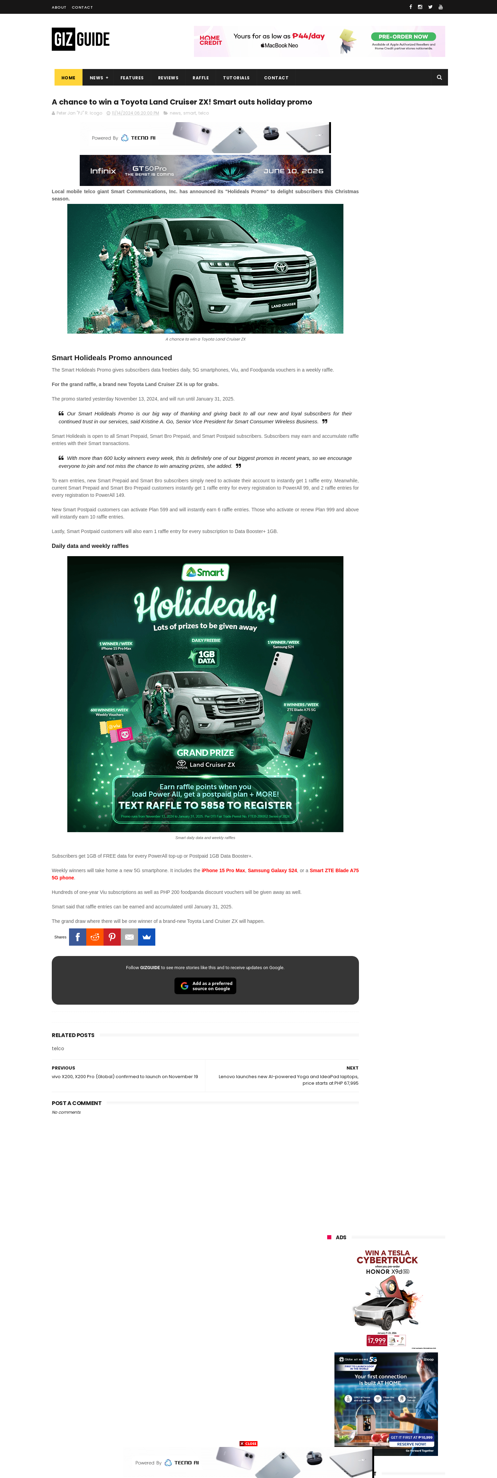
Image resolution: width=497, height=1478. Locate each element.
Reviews (165, 78)
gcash (396, 1345)
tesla (328, 1434)
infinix (368, 1319)
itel (399, 1370)
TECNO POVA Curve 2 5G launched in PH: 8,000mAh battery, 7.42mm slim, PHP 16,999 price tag (404, 683)
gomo (409, 1408)
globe (329, 1319)
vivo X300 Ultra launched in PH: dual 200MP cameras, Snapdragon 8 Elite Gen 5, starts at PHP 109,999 (404, 787)
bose (397, 1434)
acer (327, 1345)
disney (330, 1421)
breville (363, 1434)
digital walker (337, 1383)
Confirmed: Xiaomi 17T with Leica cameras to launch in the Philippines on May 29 (404, 752)
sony (407, 1332)
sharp (404, 1357)
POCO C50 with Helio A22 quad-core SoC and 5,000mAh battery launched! (404, 612)
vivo (408, 1294)
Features (129, 78)
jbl (365, 1396)
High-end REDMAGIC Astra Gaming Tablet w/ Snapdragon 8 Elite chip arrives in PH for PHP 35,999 (402, 579)
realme (330, 1306)
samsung (378, 1281)
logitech (332, 1396)
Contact (82, 7)
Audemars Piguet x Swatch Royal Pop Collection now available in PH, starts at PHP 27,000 (399, 867)
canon (366, 1370)
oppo (328, 1294)
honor (370, 1306)
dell (395, 1396)
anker (374, 1408)
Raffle (198, 78)
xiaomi (369, 1294)
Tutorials (234, 78)
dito (361, 1345)
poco (328, 1357)
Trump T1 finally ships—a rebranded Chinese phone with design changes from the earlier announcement (404, 647)
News (94, 78)
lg (403, 1319)
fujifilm (365, 1357)
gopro (399, 1421)
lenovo (330, 1332)
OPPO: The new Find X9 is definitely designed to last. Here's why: (378, 358)
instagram (334, 1408)
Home (66, 78)
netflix (330, 1370)
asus (407, 1306)
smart (189, 127)
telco (203, 127)
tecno (369, 1332)
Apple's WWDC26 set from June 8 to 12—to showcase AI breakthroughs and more (403, 899)
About (59, 7)
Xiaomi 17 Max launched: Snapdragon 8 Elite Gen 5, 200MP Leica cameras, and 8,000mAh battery (396, 719)
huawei (331, 1281)
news (175, 127)
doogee (382, 1383)
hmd (365, 1421)
